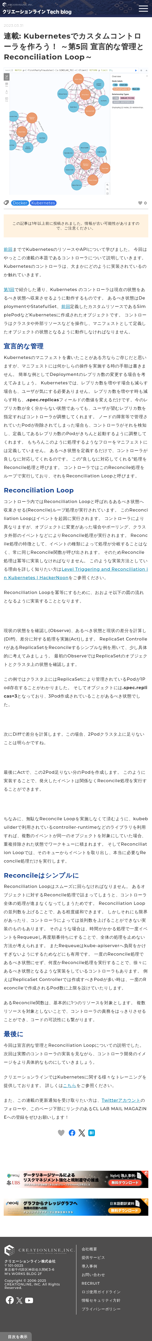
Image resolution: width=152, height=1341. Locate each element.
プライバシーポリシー (101, 1309)
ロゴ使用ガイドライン (101, 1291)
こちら (69, 1085)
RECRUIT (91, 1283)
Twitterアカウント (121, 1100)
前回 (8, 249)
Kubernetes (43, 203)
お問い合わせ (93, 1274)
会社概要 (89, 1249)
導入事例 (89, 1266)
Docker (20, 203)
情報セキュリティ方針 (101, 1300)
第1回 (9, 289)
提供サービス (93, 1257)
